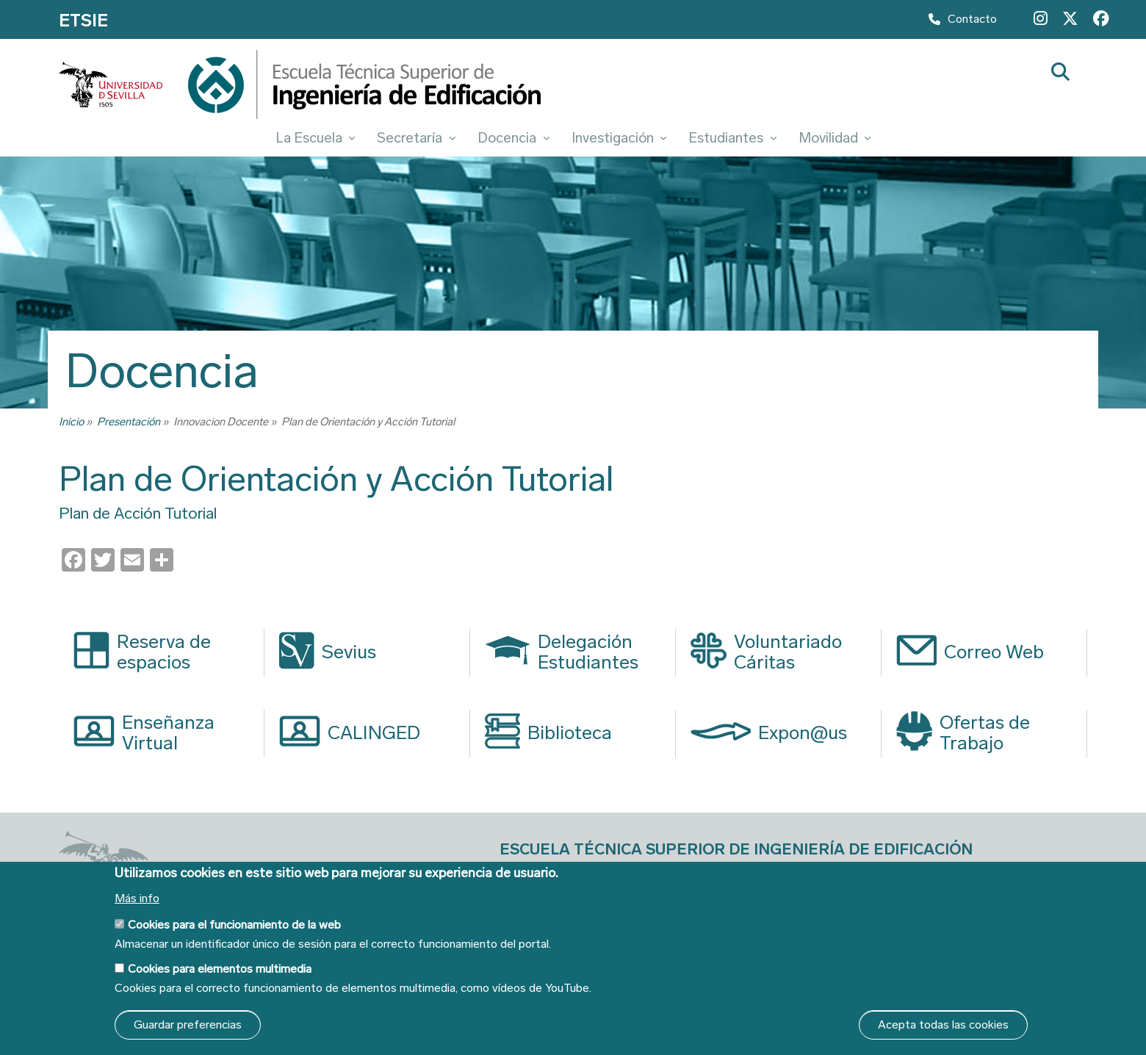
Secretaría (416, 137)
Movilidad (835, 137)
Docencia (513, 137)
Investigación (619, 137)
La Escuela (315, 137)
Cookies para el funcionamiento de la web (234, 925)
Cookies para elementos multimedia (219, 969)
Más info (137, 898)
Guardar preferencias (188, 1024)
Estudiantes (732, 137)
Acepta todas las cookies (943, 1024)
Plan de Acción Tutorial (138, 513)
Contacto (963, 22)
